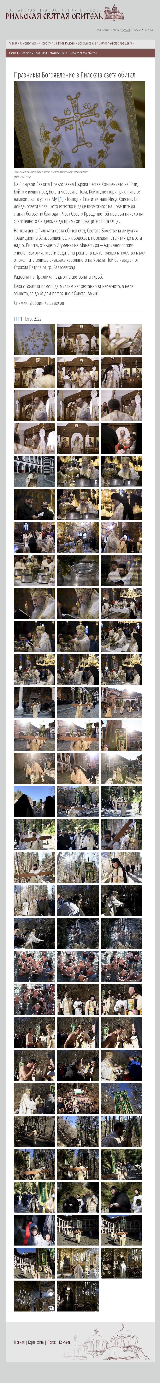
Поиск (51, 1342)
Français (136, 30)
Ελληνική (149, 30)
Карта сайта (36, 1342)
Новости (46, 43)
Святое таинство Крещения (115, 43)
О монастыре (28, 43)
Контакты (65, 1342)
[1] (61, 198)
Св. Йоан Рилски (64, 43)
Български (103, 30)
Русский (126, 30)
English (115, 30)
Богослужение (87, 43)
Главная (12, 43)
